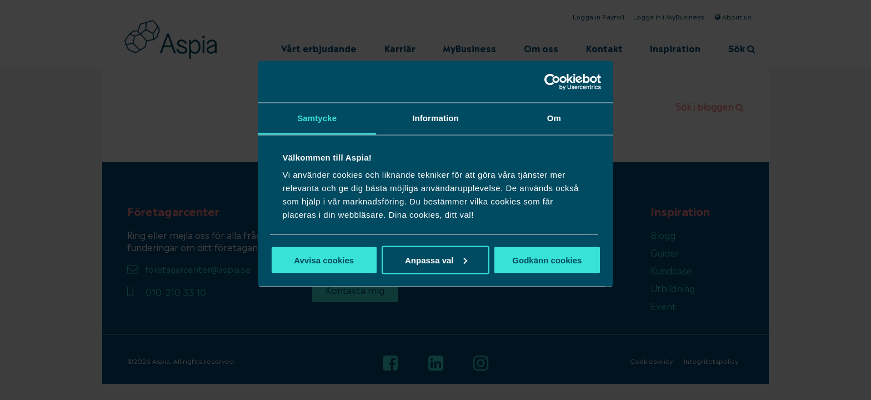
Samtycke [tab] (317, 118)
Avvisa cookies (324, 259)
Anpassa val (436, 259)
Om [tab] (554, 118)
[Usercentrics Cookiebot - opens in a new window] (552, 81)
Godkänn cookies (547, 259)
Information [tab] (435, 118)
